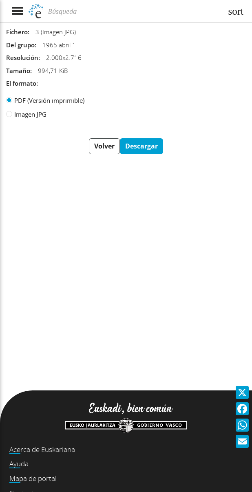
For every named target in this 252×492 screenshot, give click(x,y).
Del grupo (20, 45)
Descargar (141, 146)
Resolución (22, 57)
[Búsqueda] (134, 11)
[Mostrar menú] (17, 11)
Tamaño (18, 70)
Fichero (17, 32)
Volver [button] (104, 146)
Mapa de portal (33, 478)
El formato (21, 83)
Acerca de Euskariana (42, 449)
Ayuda (19, 463)
